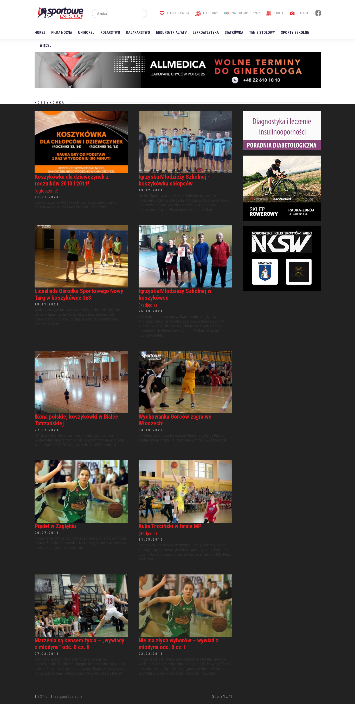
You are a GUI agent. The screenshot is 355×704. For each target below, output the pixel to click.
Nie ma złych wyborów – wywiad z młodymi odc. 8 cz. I (178, 643)
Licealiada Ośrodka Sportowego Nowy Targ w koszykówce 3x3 (79, 294)
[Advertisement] (282, 329)
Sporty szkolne (295, 32)
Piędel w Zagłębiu (55, 526)
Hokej (40, 32)
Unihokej (86, 32)
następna (60, 696)
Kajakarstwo (138, 32)
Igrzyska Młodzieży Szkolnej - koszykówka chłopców (174, 180)
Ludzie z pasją (174, 13)
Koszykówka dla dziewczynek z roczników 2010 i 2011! (81, 183)
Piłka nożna (61, 32)
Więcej (45, 45)
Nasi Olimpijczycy (242, 13)
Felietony (206, 13)
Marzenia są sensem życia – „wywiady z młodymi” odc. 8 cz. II (79, 643)
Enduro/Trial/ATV (171, 32)
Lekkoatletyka (206, 32)
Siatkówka (234, 32)
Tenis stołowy (262, 32)
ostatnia (75, 696)
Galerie (299, 13)
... (49, 696)
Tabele (275, 13)
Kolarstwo (110, 32)
